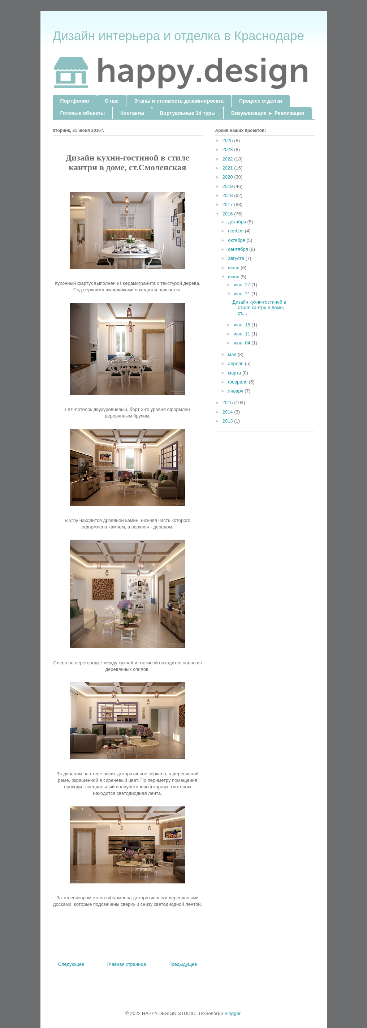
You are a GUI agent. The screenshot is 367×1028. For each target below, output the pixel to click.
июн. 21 (243, 293)
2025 (228, 140)
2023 (228, 149)
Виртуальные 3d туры (188, 113)
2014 (228, 412)
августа (236, 258)
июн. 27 (243, 284)
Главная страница (126, 964)
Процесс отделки (260, 101)
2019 (228, 186)
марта (235, 373)
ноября (236, 231)
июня (234, 276)
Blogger (232, 1013)
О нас (112, 101)
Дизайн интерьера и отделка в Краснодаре (178, 36)
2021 (228, 168)
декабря (237, 221)
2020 (228, 177)
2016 (228, 214)
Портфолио (74, 101)
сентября (238, 249)
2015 (228, 402)
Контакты (132, 113)
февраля (238, 382)
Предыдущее (182, 964)
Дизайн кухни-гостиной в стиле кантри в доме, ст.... (259, 307)
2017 (228, 204)
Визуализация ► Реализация (267, 113)
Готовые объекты (82, 113)
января (236, 391)
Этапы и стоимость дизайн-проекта (178, 101)
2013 (228, 421)
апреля (236, 363)
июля (234, 267)
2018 (228, 195)
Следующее (71, 964)
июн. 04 (243, 343)
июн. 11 (243, 334)
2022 (228, 159)
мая (233, 354)
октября (237, 240)
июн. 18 (243, 324)
